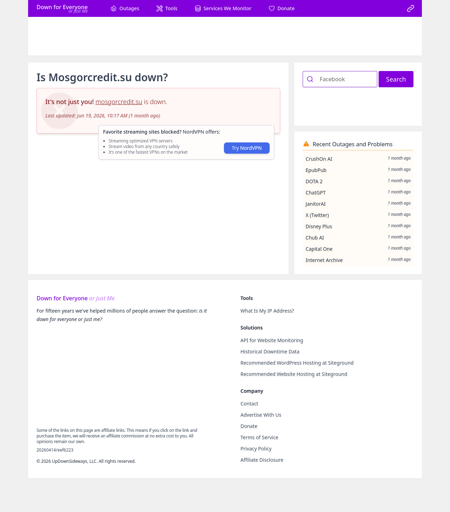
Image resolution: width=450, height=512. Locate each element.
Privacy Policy (255, 448)
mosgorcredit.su (119, 101)
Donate (248, 426)
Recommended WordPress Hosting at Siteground (297, 362)
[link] (410, 8)
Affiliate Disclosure (261, 459)
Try (247, 148)
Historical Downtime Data (270, 351)
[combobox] (340, 79)
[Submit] (311, 79)
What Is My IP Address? (267, 310)
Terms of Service (259, 437)
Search (396, 79)
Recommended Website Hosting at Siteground (293, 374)
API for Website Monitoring (271, 340)
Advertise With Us (260, 414)
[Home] (62, 8)
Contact (249, 403)
